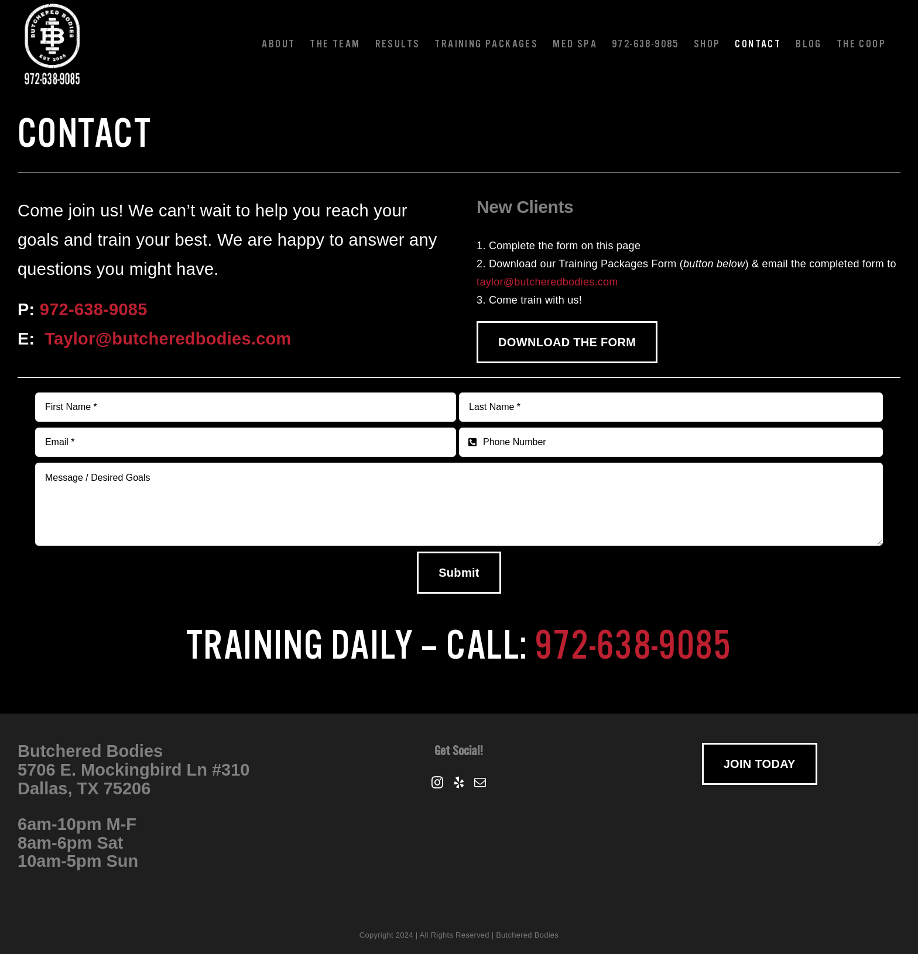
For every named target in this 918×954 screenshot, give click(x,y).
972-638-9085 (94, 309)
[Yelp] (459, 782)
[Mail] (480, 782)
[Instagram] (437, 782)
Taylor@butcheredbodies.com (168, 338)
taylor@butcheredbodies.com (547, 282)
